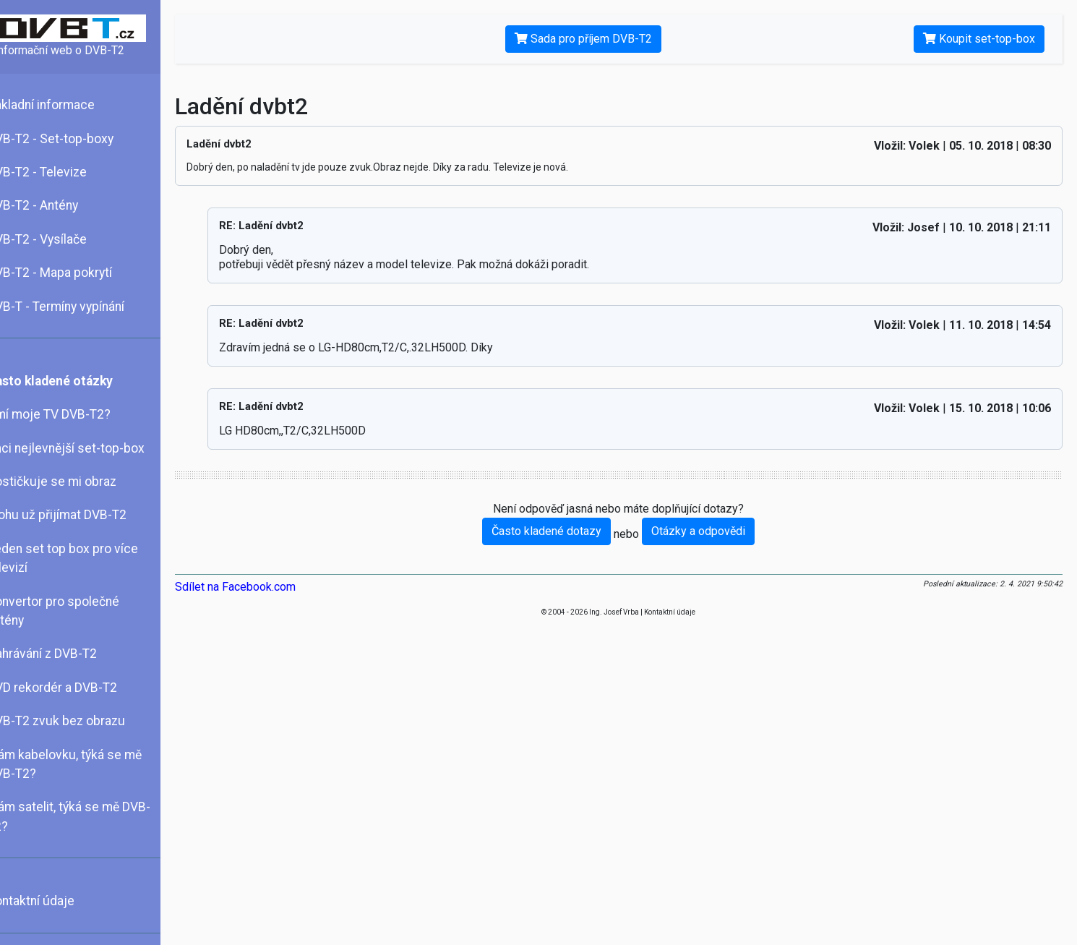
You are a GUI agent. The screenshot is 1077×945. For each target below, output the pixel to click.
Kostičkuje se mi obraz (72, 481)
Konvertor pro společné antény (73, 611)
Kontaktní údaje (51, 901)
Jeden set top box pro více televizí (82, 558)
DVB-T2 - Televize (57, 172)
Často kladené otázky (70, 381)
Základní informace (61, 105)
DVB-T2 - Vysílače (57, 239)
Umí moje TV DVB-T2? (69, 414)
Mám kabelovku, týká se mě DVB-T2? (84, 764)
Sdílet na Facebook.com (255, 587)
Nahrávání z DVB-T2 (62, 653)
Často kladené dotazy (557, 531)
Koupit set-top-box (979, 39)
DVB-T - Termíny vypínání (76, 306)
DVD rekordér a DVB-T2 (72, 687)
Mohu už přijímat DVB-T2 (77, 515)
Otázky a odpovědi (709, 531)
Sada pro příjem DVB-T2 (593, 39)
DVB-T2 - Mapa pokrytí (69, 272)
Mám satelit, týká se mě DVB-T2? (89, 816)
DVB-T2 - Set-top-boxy (70, 139)
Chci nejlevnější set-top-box (86, 448)
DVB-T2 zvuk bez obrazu (76, 721)
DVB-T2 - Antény (52, 205)
